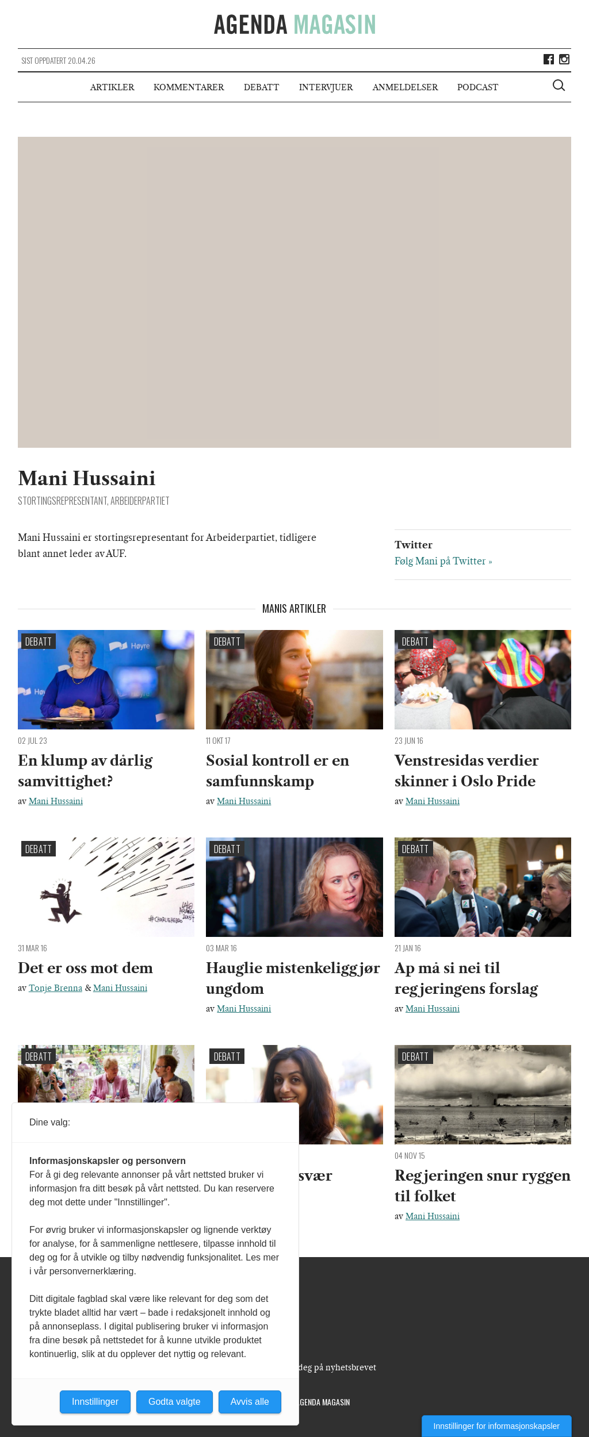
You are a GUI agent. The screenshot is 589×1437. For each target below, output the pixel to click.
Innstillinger (95, 1402)
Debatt (262, 87)
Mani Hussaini (56, 801)
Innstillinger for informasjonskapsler (497, 1426)
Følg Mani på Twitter (440, 561)
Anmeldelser (405, 87)
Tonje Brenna (55, 988)
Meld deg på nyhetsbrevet (326, 1367)
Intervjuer (326, 87)
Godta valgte (174, 1402)
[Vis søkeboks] (560, 86)
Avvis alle (250, 1402)
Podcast (478, 87)
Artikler (112, 87)
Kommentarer (189, 87)
